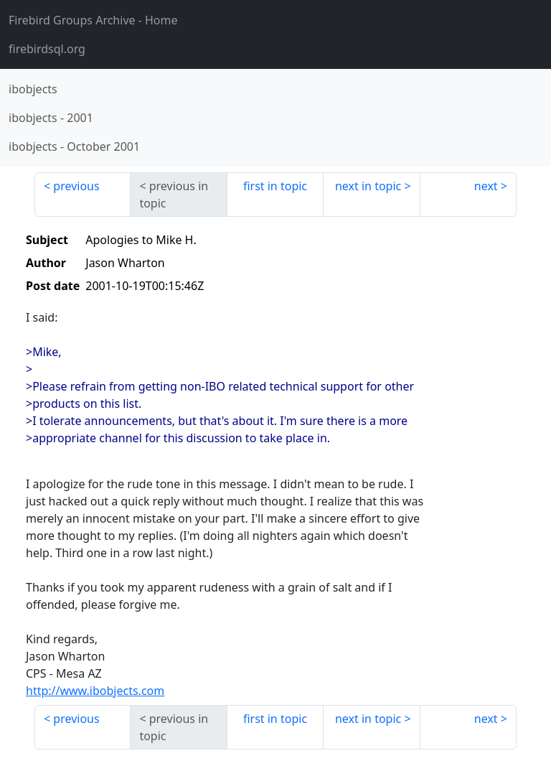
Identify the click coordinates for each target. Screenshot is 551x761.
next (486, 186)
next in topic (368, 186)
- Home (93, 20)
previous (76, 186)
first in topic (275, 186)
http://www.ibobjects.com (95, 691)
